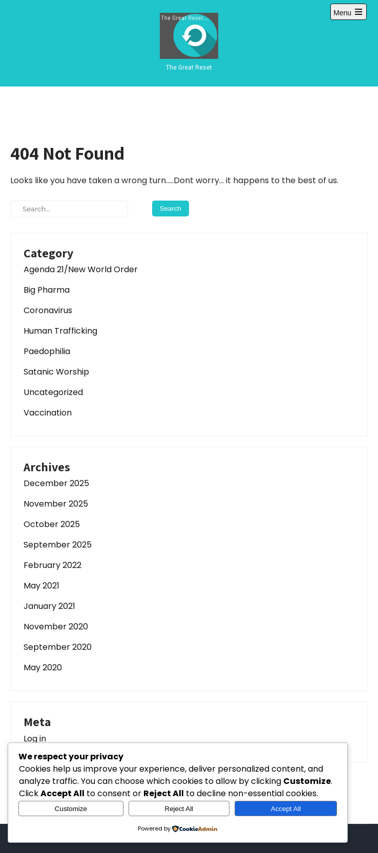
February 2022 (52, 565)
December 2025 (56, 483)
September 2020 (58, 647)
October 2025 (52, 524)
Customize (71, 809)
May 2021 (41, 586)
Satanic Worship (56, 372)
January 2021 (49, 606)
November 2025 (56, 504)
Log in (35, 739)
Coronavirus (48, 310)
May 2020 (43, 667)
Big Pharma (47, 290)
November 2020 (56, 626)
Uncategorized (53, 392)
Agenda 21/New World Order (81, 269)
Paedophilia (47, 351)
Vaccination (48, 413)
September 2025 (58, 545)
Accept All (286, 809)
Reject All (179, 809)
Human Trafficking (60, 331)
